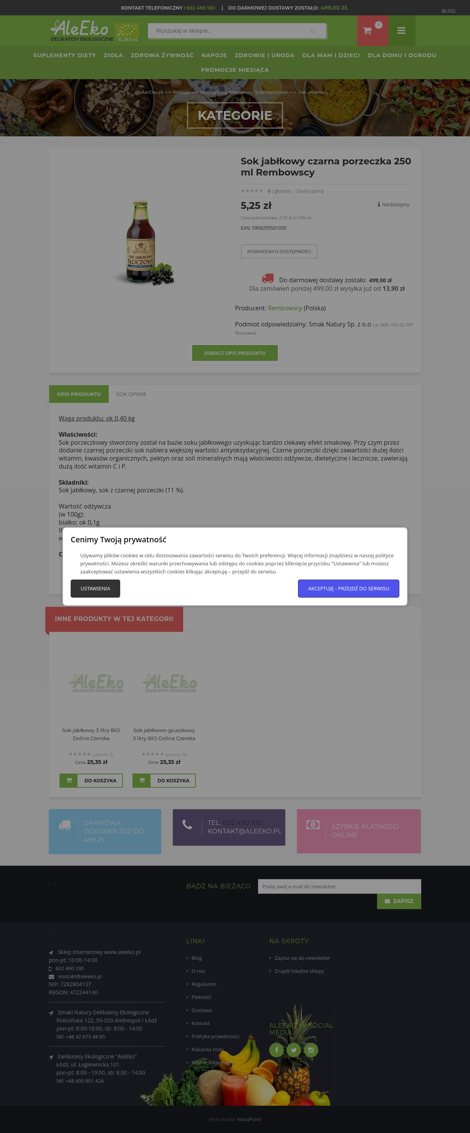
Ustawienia (95, 588)
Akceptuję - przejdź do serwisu (348, 588)
